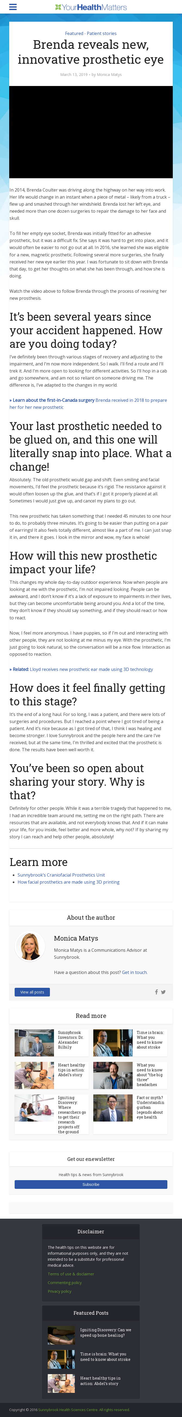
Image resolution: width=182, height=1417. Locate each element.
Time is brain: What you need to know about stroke (150, 1040)
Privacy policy (59, 1291)
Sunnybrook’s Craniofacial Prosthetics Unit (61, 875)
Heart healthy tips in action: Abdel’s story (71, 1069)
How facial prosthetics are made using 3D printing (69, 882)
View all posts (32, 992)
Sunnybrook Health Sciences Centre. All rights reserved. (84, 1409)
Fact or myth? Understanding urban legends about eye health (150, 1107)
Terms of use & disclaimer (71, 1273)
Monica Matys (109, 74)
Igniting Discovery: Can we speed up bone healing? (105, 1332)
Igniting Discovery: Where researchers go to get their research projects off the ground (72, 1114)
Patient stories (102, 33)
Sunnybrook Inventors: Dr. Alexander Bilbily (71, 1040)
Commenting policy (65, 1282)
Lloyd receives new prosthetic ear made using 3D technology (81, 669)
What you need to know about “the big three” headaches (149, 1074)
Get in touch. (135, 972)
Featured (74, 33)
